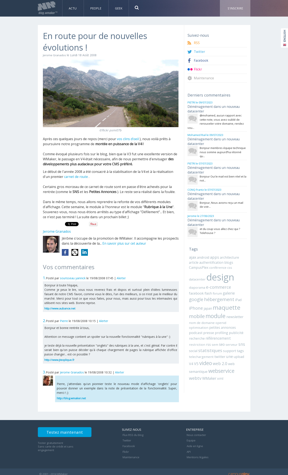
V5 (191, 349)
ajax (192, 250)
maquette (210, 300)
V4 (243, 342)
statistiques (209, 336)
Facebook (201, 60)
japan (193, 301)
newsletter (217, 309)
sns (238, 330)
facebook (237, 280)
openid (207, 315)
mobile (232, 300)
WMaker (208, 363)
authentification (210, 256)
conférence (216, 261)
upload (235, 343)
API (188, 448)
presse (222, 320)
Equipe (190, 439)
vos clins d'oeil (128, 139)
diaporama (196, 280)
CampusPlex (198, 261)
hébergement (203, 292)
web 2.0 (214, 349)
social (193, 337)
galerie (212, 286)
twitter (217, 342)
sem (213, 331)
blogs (226, 256)
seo (219, 330)
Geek (118, 8)
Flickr (198, 69)
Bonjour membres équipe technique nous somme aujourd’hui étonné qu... (223, 149)
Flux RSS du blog (132, 434)
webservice (220, 356)
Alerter (121, 278)
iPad (222, 293)
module (198, 308)
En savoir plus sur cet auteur (125, 243)
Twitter (199, 52)
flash (192, 286)
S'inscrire (235, 8)
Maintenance (204, 78)
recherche (210, 325)
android (203, 251)
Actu (73, 8)
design (218, 270)
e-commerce (217, 279)
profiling (234, 320)
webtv (195, 363)
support (228, 337)
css (227, 261)
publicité (195, 325)
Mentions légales (197, 453)
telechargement (200, 343)
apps (214, 250)
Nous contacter (195, 434)
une (226, 342)
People (96, 8)
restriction (196, 331)
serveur (228, 331)
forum (201, 286)
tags (238, 337)
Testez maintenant (68, 432)
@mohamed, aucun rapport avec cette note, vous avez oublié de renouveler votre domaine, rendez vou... (216, 120)
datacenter (197, 272)
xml (218, 363)
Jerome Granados (55, 55)
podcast (209, 319)
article (193, 256)
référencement (231, 325)
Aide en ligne (194, 443)
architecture (228, 251)
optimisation (221, 315)
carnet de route (76, 176)
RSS (197, 43)
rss (206, 331)
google (225, 286)
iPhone (233, 292)
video (200, 349)
